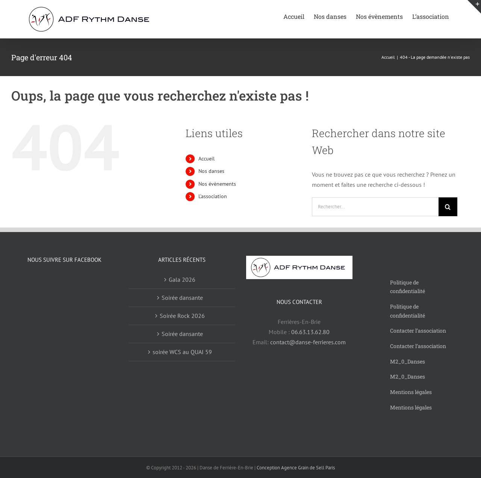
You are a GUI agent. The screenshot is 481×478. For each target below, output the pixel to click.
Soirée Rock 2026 (182, 315)
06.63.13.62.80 (310, 332)
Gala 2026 (182, 279)
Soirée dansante (182, 297)
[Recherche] (448, 206)
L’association (212, 196)
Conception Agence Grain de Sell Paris (296, 467)
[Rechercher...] (375, 206)
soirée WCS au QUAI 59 (182, 352)
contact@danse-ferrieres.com (308, 342)
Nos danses (211, 171)
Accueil (206, 158)
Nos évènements (217, 183)
